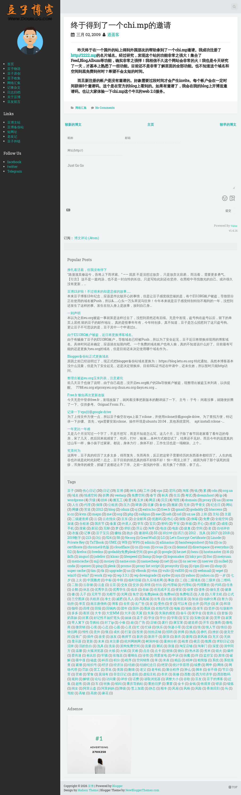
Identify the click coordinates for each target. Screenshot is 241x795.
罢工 (97, 669)
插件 (90, 636)
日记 (106, 490)
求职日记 (223, 641)
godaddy (196, 509)
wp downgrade (145, 575)
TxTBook (97, 542)
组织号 (92, 664)
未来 (101, 641)
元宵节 (96, 594)
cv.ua (159, 547)
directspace (201, 547)
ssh (169, 514)
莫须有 (103, 674)
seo (206, 566)
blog (111, 509)
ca (220, 542)
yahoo (190, 575)
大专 (98, 613)
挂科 (104, 500)
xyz (178, 575)
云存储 (88, 584)
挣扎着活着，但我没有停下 (87, 269)
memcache (80, 561)
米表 (166, 660)
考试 (188, 495)
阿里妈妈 (107, 688)
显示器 (76, 641)
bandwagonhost (191, 542)
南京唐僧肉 (98, 603)
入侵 (201, 594)
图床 (147, 608)
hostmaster (212, 551)
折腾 (106, 495)
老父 (143, 669)
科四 (105, 660)
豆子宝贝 (102, 533)
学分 (163, 617)
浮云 (139, 528)
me (109, 514)
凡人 (131, 599)
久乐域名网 (154, 580)
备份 (162, 504)
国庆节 (99, 523)
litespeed (130, 556)
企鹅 (75, 589)
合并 (196, 603)
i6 (227, 551)
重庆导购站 (135, 683)
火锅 (123, 650)
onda (71, 566)
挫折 (215, 632)
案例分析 (170, 641)
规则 (75, 679)
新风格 (202, 636)
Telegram (14, 171)
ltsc (209, 556)
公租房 (113, 504)
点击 (146, 650)
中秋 (120, 580)
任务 (229, 584)
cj (136, 509)
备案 (113, 523)
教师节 (127, 636)
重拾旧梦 (154, 683)
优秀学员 (101, 589)
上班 (204, 514)
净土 (107, 599)
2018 (226, 533)
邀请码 (144, 533)
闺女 (75, 688)
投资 (140, 632)
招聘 (169, 632)
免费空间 (138, 495)
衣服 (75, 533)
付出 (159, 584)
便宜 (178, 589)
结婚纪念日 (148, 664)
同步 (207, 603)
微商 (217, 622)
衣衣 (164, 674)
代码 (218, 584)
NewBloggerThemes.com (142, 790)
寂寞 (228, 617)
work (98, 575)
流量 (148, 646)
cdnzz (124, 509)
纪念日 (216, 504)
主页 (150, 124)
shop (218, 566)
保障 (99, 504)
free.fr (165, 509)
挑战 (192, 632)
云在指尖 (109, 519)
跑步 (130, 533)
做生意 (215, 589)
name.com (128, 561)
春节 (153, 495)
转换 (107, 683)
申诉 (175, 655)
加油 (195, 599)
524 (109, 537)
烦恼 (169, 650)
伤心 (170, 519)
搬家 (174, 504)
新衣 (177, 636)
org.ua (228, 490)
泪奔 (70, 646)
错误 (219, 683)
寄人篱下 (78, 622)
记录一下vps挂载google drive (89, 412)
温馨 (79, 650)
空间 (199, 528)
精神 (189, 660)
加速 (70, 523)
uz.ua (191, 514)
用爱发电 (160, 655)
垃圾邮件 (226, 608)
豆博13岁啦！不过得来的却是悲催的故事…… (99, 291)
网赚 (75, 509)
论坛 (98, 679)
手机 (70, 528)
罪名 (108, 669)
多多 (75, 613)
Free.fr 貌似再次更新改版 (85, 395)
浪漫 (171, 646)
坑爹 (150, 504)
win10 (71, 575)
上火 (79, 580)
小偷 (122, 622)
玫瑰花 (118, 655)
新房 (140, 636)
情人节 (211, 627)
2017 (214, 533)
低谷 (134, 589)
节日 (225, 669)
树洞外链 (152, 641)
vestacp (120, 495)
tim (93, 570)
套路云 (212, 613)
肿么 (187, 669)
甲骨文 (200, 504)
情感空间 (90, 495)
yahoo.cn (207, 575)
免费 (206, 519)
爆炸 (230, 650)
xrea (229, 500)
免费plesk (151, 594)
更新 (89, 641)
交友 (124, 584)
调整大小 (172, 679)
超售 (79, 683)
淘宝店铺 (186, 646)
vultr (166, 570)
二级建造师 (80, 519)
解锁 (86, 679)
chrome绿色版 (98, 547)
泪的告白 (85, 646)
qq (186, 566)
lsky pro (195, 556)
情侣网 (72, 632)
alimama (167, 542)
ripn (196, 566)
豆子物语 (13, 68)
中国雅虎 (93, 580)
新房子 (153, 636)
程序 (128, 660)
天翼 (139, 613)
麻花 (105, 693)
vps (159, 490)
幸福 (188, 523)
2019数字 (74, 537)
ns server (190, 561)
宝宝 (186, 617)
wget (219, 570)
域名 (75, 495)
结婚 (131, 664)
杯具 (165, 495)
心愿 (116, 627)
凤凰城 (144, 599)
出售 (157, 599)
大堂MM (112, 613)
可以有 (183, 603)
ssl (179, 514)
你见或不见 (162, 589)
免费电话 (186, 594)
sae (158, 514)
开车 (206, 622)
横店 (196, 641)
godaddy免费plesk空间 (125, 551)
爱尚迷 (76, 655)
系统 (215, 660)
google (167, 551)
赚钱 (118, 533)
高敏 (82, 693)
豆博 (119, 490)
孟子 (140, 617)
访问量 (111, 679)
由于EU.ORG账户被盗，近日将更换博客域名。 (101, 334)
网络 (220, 664)
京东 (124, 519)
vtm (154, 570)
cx (170, 547)
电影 (175, 528)
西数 (187, 674)
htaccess (215, 509)
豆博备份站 (15, 127)
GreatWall (148, 537)
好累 (85, 617)
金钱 (192, 683)
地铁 (188, 608)
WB (124, 542)
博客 (115, 603)
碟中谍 (80, 660)
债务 (201, 589)
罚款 (85, 669)
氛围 (208, 641)
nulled (223, 561)
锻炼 (230, 683)
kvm (83, 514)
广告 (142, 622)
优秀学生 (119, 589)
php (130, 514)
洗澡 (111, 646)
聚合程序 (172, 669)
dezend (182, 547)
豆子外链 (13, 141)
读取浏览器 (152, 679)
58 (118, 537)
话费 (136, 679)
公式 (230, 594)
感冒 (212, 523)
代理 (87, 504)
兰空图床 (78, 599)
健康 (228, 589)
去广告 (140, 603)
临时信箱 (134, 580)
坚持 (211, 608)
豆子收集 (13, 78)
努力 (224, 599)
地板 (177, 608)
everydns (222, 547)
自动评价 (223, 528)
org (119, 514)
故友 (113, 636)
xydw (166, 575)
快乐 (159, 627)
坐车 (200, 608)
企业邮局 (139, 519)
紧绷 (79, 664)
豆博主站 (13, 122)
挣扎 (204, 632)
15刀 (180, 533)
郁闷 (118, 683)
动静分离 (210, 599)
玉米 (140, 500)
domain (191, 500)
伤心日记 (89, 490)
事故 (171, 580)
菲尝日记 (120, 674)
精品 (177, 660)
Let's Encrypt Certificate (188, 537)
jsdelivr (99, 556)
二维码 (225, 580)
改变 (102, 636)
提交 (228, 210)
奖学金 (197, 613)
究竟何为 (73, 450)
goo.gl (152, 551)
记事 (87, 533)
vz (191, 570)
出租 (168, 599)
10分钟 (168, 533)
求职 (127, 528)
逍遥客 (113, 34)
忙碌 (148, 627)
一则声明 (73, 313)
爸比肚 (91, 655)
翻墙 (131, 669)
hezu (195, 551)
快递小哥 (174, 627)
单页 (82, 603)
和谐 (227, 603)
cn (136, 547)
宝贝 (152, 523)
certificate (74, 547)
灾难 (135, 650)
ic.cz (70, 514)
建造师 (193, 622)
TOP (233, 787)
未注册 (114, 641)
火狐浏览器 (95, 650)
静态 (152, 688)
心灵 (128, 627)
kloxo (114, 556)
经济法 (118, 664)
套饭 (224, 613)
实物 (197, 617)
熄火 (219, 650)
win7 (85, 575)
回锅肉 (111, 608)
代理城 (172, 584)
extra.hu (149, 509)
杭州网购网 (132, 641)
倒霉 (194, 519)
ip (220, 495)
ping (99, 566)
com (146, 547)
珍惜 (145, 655)
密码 (164, 523)
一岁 (222, 575)
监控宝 (208, 655)
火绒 (111, 650)
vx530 (179, 570)
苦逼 (87, 509)
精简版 (202, 660)
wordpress (75, 500)
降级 (122, 688)
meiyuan (224, 556)
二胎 (75, 584)
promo (126, 566)
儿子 (83, 594)
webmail (204, 570)
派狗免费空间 (130, 646)
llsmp (146, 556)
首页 (10, 64)
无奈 (186, 504)
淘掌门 (202, 646)
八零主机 (215, 594)
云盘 (101, 584)
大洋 (127, 613)
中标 (108, 580)
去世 (126, 603)
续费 (197, 664)
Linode (216, 537)
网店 (152, 500)
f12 (69, 551)
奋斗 (183, 613)
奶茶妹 (72, 617)
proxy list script (148, 566)
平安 (176, 523)
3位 (98, 537)
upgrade (115, 570)
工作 (146, 490)
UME (113, 542)
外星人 (127, 523)
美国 (120, 669)
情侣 (224, 627)
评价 (124, 679)
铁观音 (206, 683)
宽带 (217, 617)
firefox (82, 551)
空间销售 (143, 660)
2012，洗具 (197, 533)
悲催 (189, 627)
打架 (128, 632)
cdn (214, 490)
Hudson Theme (88, 790)
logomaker (176, 556)
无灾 (215, 636)
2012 (99, 509)
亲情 (147, 584)
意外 (97, 632)
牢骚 (104, 655)
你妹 (145, 589)
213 (88, 537)
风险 (198, 688)
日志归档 (13, 92)
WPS (136, 542)
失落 (150, 613)
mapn (96, 514)
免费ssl (169, 594)
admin (150, 542)
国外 (136, 608)
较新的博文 (73, 124)
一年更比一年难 (78, 429)
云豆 (112, 584)
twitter (12, 166)
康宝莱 (178, 622)
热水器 (194, 650)
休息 (86, 589)
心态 (105, 627)
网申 (209, 664)
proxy (206, 500)
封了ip (109, 622)
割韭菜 (182, 599)
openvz (85, 566)
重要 (169, 683)
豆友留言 (13, 101)
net (166, 561)
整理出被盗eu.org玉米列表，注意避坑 (95, 378)
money (109, 561)
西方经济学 (204, 674)
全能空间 (221, 519)
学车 (140, 523)
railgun (144, 514)
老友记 (12, 136)
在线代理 (162, 608)
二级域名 (194, 580)
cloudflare (122, 547)
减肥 (119, 599)
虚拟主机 (149, 674)
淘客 (185, 490)
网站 (229, 504)
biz (211, 542)
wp (109, 575)
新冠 (94, 528)
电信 (163, 528)
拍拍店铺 (154, 632)
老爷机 (156, 669)
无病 (227, 636)
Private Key (76, 542)
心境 (93, 627)
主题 (228, 514)
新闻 (189, 636)
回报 (98, 608)
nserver (207, 561)
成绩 (224, 523)
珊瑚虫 (132, 655)
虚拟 (135, 674)
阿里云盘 (89, 688)
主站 (216, 514)
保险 (182, 519)
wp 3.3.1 (123, 575)
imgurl (84, 556)
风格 (187, 688)
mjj (96, 561)
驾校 (70, 693)
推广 (79, 636)
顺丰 (164, 688)
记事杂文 (13, 87)
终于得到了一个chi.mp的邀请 (121, 25)
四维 (86, 608)
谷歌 (187, 679)
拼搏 (181, 632)
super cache (76, 570)
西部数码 (223, 674)
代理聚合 (203, 584)
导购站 (95, 622)
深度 (215, 646)
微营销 (80, 627)
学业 (151, 617)
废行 (165, 622)
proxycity (172, 566)
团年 (124, 608)
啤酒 (138, 504)
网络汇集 (13, 83)
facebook (14, 162)
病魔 (187, 655)
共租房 (95, 599)
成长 (116, 632)
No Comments (105, 107)
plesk (112, 566)
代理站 (187, 584)
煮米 (207, 650)
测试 (159, 646)
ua (219, 500)
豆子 (70, 490)
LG (163, 537)
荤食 (90, 674)
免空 (136, 594)
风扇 (175, 688)
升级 (92, 500)
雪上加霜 (137, 688)
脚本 (199, 669)
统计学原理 (181, 664)
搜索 (82, 528)
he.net (181, 551)
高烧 (93, 693)
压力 (126, 504)
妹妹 (128, 617)
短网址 (12, 131)
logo (159, 556)
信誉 (190, 589)
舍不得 (212, 669)
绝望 (164, 664)
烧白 (181, 650)
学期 (174, 617)
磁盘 (93, 660)
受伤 (161, 603)
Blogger (117, 786)
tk (102, 570)
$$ (156, 533)
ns (176, 561)
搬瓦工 (118, 500)
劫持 (70, 603)
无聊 (106, 528)
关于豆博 (13, 97)
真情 (221, 655)
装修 (176, 674)
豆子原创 (13, 73)
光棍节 (111, 594)
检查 (185, 641)
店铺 (153, 622)
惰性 (85, 632)
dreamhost (205, 495)
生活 (176, 495)
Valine (234, 226)
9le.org (130, 537)
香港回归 (213, 688)
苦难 (79, 674)
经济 (105, 664)
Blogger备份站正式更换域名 (88, 356)
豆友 (198, 679)
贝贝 (164, 500)
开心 (200, 523)
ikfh (70, 556)
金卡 (181, 683)
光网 (124, 594)
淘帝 (151, 528)
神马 (133, 490)
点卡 (158, 650)
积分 (116, 660)
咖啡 (75, 608)
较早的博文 (228, 124)
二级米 (211, 580)
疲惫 (187, 528)
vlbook (141, 570)
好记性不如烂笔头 (107, 617)
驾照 (176, 500)
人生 (75, 504)
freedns (97, 551)
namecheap (150, 561)
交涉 (136, 584)
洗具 (100, 646)
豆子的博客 (215, 679)
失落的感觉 (167, 613)
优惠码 (157, 519)
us (129, 570)
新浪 (166, 636)
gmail (180, 509)
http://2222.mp (83, 55)
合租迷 (84, 523)
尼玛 (172, 490)
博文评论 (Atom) (86, 238)
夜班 (86, 613)
